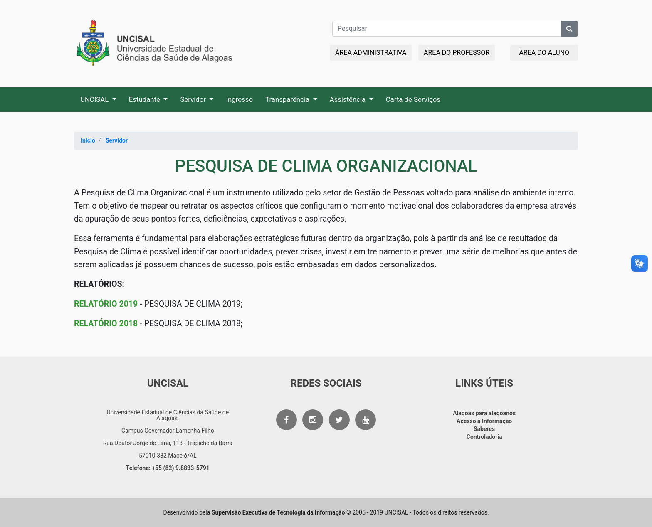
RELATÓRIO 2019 (106, 304)
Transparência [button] (288, 99)
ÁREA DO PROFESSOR (456, 53)
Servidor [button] (193, 99)
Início (88, 140)
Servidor (117, 140)
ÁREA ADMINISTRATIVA (370, 53)
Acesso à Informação (484, 421)
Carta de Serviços (413, 99)
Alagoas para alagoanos (484, 413)
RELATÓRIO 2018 (106, 323)
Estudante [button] (145, 99)
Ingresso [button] (239, 99)
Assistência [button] (349, 99)
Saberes (484, 429)
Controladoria (484, 436)
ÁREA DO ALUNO (544, 53)
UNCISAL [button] (95, 99)
